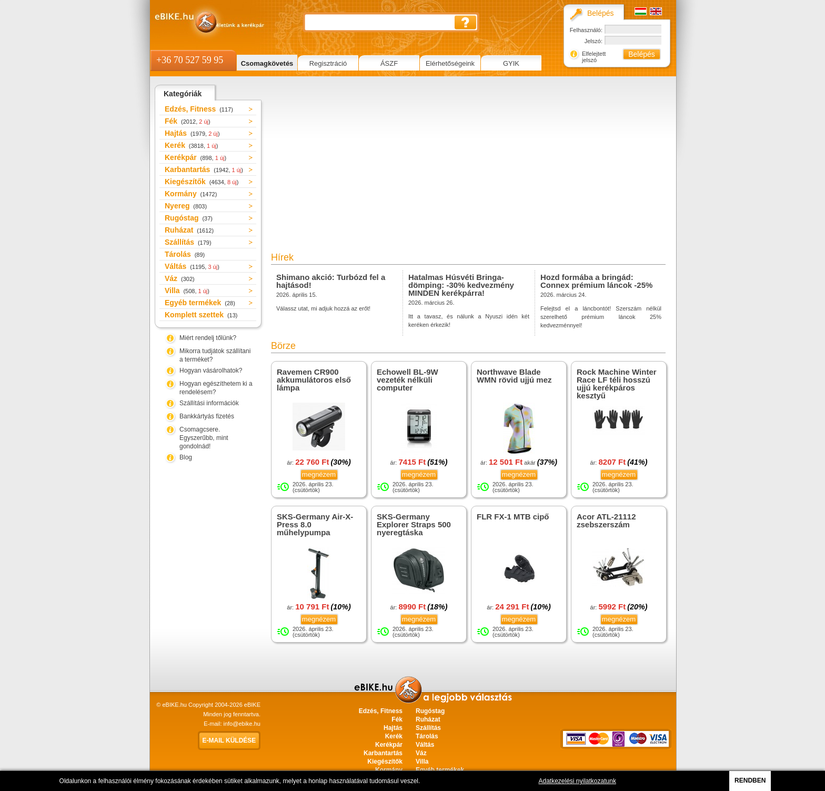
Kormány (191, 193)
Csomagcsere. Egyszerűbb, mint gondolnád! (203, 438)
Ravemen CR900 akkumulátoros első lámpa (314, 379)
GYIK (511, 63)
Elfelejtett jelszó (594, 57)
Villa (187, 290)
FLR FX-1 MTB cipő (513, 516)
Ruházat (189, 230)
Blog (185, 457)
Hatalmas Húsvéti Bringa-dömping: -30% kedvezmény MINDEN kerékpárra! (461, 285)
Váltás (192, 266)
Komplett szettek (201, 314)
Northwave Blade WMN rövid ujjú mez (514, 375)
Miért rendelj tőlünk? (207, 338)
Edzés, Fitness (199, 109)
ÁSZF (389, 63)
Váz (180, 278)
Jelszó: (593, 41)
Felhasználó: (586, 30)
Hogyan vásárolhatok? (210, 370)
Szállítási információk (209, 403)
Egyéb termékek (200, 302)
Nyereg (186, 205)
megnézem (319, 474)
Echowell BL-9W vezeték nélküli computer (407, 379)
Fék (187, 121)
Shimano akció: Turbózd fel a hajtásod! (330, 281)
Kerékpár (195, 157)
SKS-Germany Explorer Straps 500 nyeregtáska (414, 524)
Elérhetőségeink (450, 63)
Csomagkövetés (267, 63)
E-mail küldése (229, 740)
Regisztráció (328, 63)
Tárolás (185, 254)
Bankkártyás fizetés (206, 416)
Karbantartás (204, 169)
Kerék (191, 145)
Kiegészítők (201, 181)
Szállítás (188, 242)
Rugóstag (189, 218)
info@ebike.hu (242, 723)
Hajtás (192, 133)
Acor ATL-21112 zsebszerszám (606, 520)
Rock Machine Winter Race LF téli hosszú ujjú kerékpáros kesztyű (617, 383)
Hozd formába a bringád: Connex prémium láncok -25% (596, 281)
